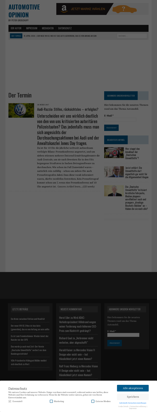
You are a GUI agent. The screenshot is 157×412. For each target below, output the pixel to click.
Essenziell (15, 401)
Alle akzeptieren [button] (133, 388)
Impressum (133, 408)
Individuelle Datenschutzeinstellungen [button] (132, 403)
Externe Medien (101, 401)
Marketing (57, 401)
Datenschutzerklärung (138, 406)
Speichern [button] (133, 396)
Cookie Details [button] (123, 406)
